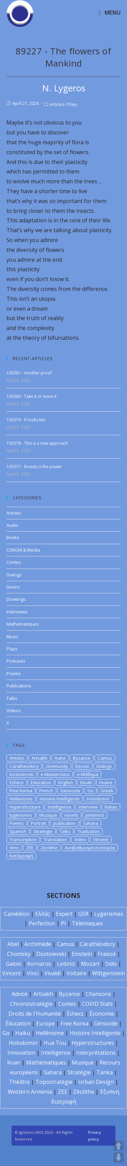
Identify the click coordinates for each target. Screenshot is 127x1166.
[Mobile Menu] (110, 12)
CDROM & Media (23, 550)
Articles (57, 104)
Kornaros (39, 963)
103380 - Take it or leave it (31, 396)
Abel (13, 944)
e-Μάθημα (87, 774)
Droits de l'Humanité (34, 1013)
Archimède (37, 944)
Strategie (43, 831)
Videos (13, 710)
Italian (111, 807)
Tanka (105, 1072)
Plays (72, 104)
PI (63, 923)
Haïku (22, 1033)
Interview (88, 807)
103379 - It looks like (25, 420)
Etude (86, 782)
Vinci (14, 848)
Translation (55, 839)
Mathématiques (46, 1062)
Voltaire (76, 973)
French (46, 791)
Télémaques (87, 923)
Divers (13, 587)
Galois (13, 963)
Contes (13, 562)
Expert (64, 914)
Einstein (82, 954)
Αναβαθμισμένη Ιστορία (90, 848)
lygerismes (20, 815)
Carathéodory (97, 944)
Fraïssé (107, 954)
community (57, 766)
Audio (12, 525)
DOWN (118, 1157)
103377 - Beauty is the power (34, 466)
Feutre (105, 782)
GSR (83, 914)
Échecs (75, 1013)
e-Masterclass (55, 774)
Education (41, 782)
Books (12, 537)
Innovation (21, 1052)
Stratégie (79, 1072)
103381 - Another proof (29, 373)
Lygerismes (108, 914)
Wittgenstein (108, 973)
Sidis (111, 963)
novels (71, 815)
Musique (48, 815)
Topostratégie (54, 1082)
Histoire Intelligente (60, 799)
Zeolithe (49, 848)
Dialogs (14, 575)
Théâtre (19, 1082)
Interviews (17, 612)
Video (80, 839)
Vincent (100, 839)
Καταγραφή (21, 856)
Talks (11, 698)
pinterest (94, 815)
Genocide (70, 791)
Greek (107, 791)
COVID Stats (97, 1003)
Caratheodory (24, 766)
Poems (13, 673)
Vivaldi (52, 973)
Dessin (82, 766)
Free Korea (20, 791)
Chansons (98, 994)
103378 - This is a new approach (37, 443)
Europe (45, 1023)
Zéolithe (83, 1091)
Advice (19, 994)
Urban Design (96, 1082)
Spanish (17, 831)
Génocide (106, 1023)
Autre (60, 758)
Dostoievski (21, 774)
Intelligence (59, 807)
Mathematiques (22, 624)
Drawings (16, 599)
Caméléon (16, 914)
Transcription (23, 839)
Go (90, 791)
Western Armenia (30, 1091)
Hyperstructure (25, 807)
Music (12, 636)
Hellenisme (21, 799)
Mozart (90, 963)
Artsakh (39, 758)
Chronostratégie (31, 1003)
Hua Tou (55, 1043)
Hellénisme (50, 1033)
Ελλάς (42, 914)
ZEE (30, 848)
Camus (105, 758)
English (65, 782)
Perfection (42, 923)
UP (118, 1146)
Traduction (89, 831)
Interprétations (95, 1052)
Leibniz (66, 963)
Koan (13, 1062)
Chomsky (18, 954)
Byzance (81, 758)
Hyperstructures (93, 1043)
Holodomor (98, 799)
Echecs (16, 782)
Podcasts (15, 661)
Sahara (90, 823)
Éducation (17, 1023)
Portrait (38, 823)
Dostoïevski (51, 954)
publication (64, 823)
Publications (18, 686)
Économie (101, 1013)
